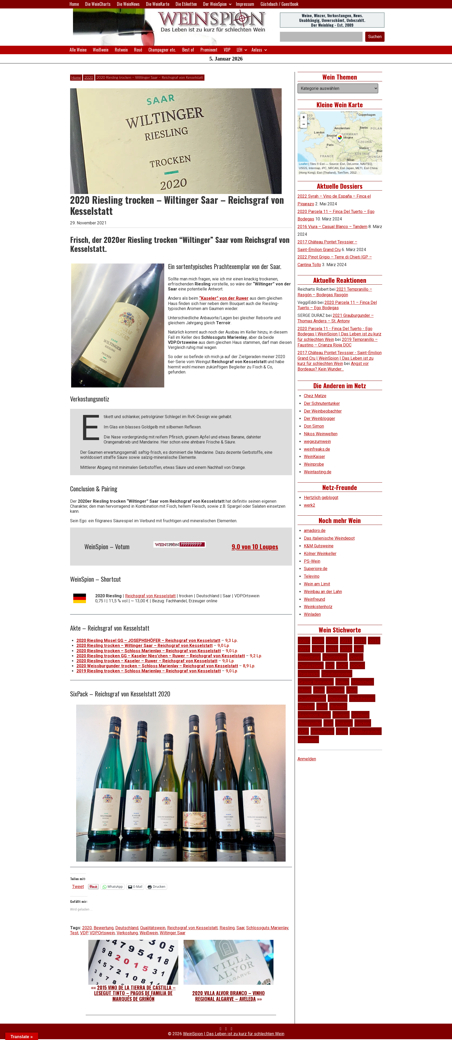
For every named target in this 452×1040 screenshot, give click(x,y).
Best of (188, 50)
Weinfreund (314, 599)
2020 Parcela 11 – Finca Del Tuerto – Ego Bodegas (337, 305)
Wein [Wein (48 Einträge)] (342, 731)
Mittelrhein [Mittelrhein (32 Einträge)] (362, 681)
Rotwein (121, 50)
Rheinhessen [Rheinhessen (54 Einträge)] (362, 698)
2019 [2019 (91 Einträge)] (304, 648)
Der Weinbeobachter (323, 411)
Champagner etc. (162, 50)
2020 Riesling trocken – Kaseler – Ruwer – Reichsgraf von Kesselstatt (146, 660)
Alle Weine (78, 50)
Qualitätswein (152, 927)
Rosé (138, 50)
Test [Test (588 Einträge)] (328, 722)
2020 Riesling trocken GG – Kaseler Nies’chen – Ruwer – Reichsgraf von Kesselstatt (160, 655)
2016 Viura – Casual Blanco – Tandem (332, 226)
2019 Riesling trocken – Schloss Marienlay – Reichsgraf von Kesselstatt (148, 670)
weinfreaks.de (317, 449)
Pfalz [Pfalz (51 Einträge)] (318, 689)
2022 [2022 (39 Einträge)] (346, 648)
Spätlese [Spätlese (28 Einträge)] (360, 714)
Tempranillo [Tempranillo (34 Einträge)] (310, 722)
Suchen (375, 36)
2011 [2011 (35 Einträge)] (346, 640)
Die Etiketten (186, 4)
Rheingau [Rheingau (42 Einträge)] (337, 698)
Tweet (78, 886)
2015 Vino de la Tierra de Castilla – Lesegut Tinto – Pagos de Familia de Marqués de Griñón (135, 993)
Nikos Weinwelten (320, 433)
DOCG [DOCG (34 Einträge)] (357, 665)
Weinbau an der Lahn (323, 591)
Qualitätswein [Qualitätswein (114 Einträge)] (312, 698)
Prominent (208, 50)
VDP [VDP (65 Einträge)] (303, 731)
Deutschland (126, 927)
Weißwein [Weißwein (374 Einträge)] (308, 739)
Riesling (227, 927)
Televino (311, 576)
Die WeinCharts (98, 4)
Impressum (245, 4)
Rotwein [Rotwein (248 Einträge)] (338, 706)
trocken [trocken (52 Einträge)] (363, 722)
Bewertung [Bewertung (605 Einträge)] (309, 656)
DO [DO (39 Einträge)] (330, 665)
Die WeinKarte (157, 4)
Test (74, 932)
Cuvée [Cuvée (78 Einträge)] (356, 656)
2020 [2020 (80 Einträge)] (318, 648)
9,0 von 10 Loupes (255, 546)
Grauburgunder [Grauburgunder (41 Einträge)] (337, 673)
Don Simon (314, 426)
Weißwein (100, 50)
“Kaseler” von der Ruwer (224, 298)
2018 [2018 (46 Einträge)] (374, 640)
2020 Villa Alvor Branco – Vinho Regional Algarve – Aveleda (228, 996)
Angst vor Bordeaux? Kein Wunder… (333, 366)
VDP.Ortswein (102, 932)
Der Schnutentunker (322, 403)
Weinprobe (314, 464)
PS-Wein (312, 561)
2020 (88, 77)
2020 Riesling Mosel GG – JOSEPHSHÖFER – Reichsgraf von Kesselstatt (148, 640)
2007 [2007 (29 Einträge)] (304, 640)
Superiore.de (315, 568)
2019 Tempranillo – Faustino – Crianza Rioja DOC (338, 342)
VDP (227, 50)
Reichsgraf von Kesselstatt (150, 595)
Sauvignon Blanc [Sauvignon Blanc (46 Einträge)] (314, 714)
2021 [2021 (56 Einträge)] (332, 648)
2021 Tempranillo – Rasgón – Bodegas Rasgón (335, 292)
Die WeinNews (128, 4)
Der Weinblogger (319, 418)
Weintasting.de (317, 471)
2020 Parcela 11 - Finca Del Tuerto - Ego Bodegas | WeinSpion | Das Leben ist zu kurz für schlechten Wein (339, 334)
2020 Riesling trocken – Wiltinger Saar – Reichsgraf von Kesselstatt (144, 645)
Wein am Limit (317, 583)
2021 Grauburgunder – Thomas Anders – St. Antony (336, 318)
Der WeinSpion (215, 4)
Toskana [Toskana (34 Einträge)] (343, 722)
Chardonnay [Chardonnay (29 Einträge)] (335, 656)
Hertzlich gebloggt (321, 497)
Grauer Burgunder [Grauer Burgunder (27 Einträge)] (315, 681)
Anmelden (307, 758)
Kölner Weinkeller (320, 553)
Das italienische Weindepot (329, 538)
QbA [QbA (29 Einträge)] (352, 689)
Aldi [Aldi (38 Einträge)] (358, 648)
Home (74, 4)
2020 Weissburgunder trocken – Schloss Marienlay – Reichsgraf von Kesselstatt (157, 665)
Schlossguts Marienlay (267, 927)
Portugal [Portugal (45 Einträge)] (335, 689)
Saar (240, 927)
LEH (239, 50)
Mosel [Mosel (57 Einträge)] (305, 689)
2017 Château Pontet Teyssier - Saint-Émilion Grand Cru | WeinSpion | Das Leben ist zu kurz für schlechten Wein (340, 358)
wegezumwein (317, 441)
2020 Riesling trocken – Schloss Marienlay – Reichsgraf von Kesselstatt (148, 650)
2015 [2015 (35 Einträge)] (360, 640)
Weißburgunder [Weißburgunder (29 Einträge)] (365, 731)
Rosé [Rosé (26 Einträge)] (322, 706)
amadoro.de (315, 530)
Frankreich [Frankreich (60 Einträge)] (308, 673)
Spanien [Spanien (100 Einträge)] (341, 714)
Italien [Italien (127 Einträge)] (342, 681)
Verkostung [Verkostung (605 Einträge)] (322, 731)
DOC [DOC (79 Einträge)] (342, 665)
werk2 (309, 505)
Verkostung (127, 932)
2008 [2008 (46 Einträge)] (318, 640)
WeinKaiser (314, 456)
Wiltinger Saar (172, 932)
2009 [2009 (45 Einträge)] (332, 640)
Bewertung (103, 927)
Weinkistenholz (318, 606)
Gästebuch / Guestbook (279, 4)
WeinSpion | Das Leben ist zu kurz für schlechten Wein (233, 1033)
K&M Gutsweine (319, 545)
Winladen (312, 614)
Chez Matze (315, 395)
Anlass (257, 50)
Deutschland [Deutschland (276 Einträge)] (310, 665)
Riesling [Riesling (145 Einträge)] (306, 706)
